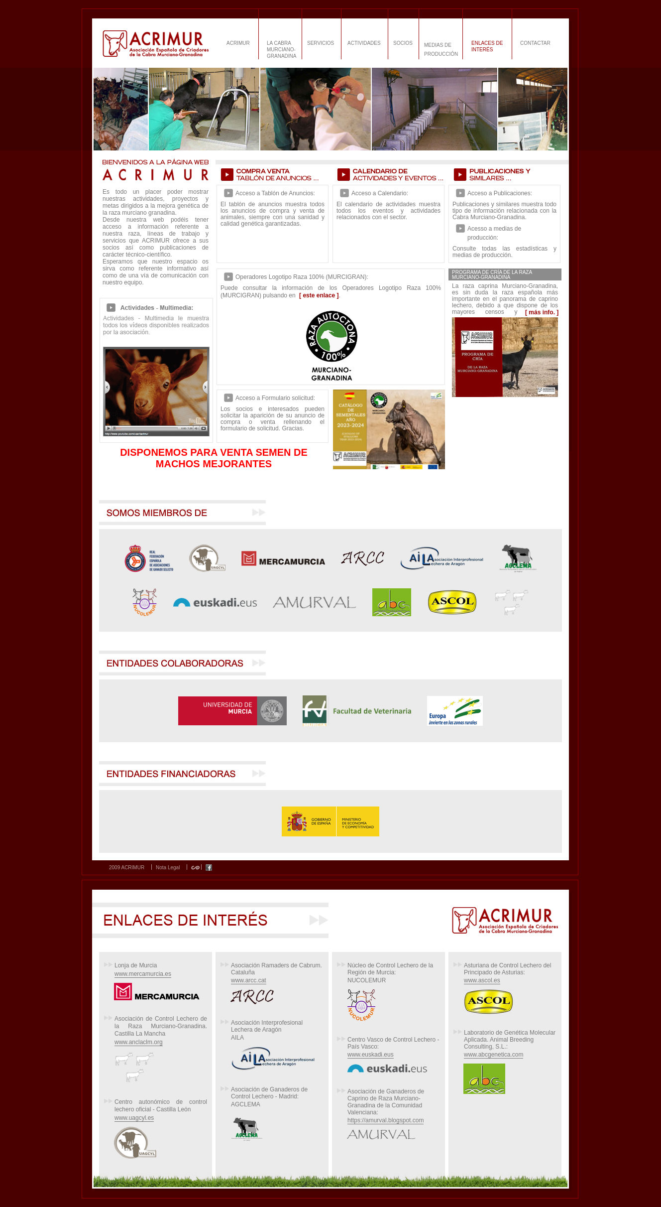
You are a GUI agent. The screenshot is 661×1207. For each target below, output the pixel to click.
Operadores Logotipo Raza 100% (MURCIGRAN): (301, 276)
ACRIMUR (238, 43)
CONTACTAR (535, 43)
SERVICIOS (320, 43)
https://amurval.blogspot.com (385, 1120)
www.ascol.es (482, 980)
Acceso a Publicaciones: (499, 193)
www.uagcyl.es (134, 1117)
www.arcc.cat (248, 980)
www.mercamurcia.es (142, 973)
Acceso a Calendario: (379, 193)
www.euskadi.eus (370, 1054)
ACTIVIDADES (364, 43)
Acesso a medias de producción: (494, 233)
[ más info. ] (541, 312)
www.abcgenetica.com (493, 1054)
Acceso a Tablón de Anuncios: (275, 193)
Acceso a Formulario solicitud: (275, 398)
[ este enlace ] (318, 295)
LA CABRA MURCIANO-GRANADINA (281, 49)
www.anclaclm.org (138, 1042)
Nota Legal (168, 867)
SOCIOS (403, 43)
